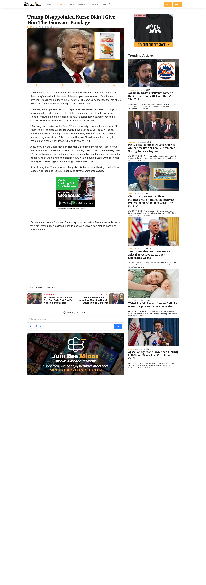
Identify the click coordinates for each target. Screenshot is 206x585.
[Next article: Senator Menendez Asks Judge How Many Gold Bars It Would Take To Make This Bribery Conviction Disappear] (101, 331)
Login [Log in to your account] (177, 4)
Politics (30, 60)
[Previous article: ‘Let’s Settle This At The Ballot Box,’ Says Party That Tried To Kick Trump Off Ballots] (50, 331)
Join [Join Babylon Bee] (168, 4)
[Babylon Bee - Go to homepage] (32, 4)
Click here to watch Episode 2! (42, 320)
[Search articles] (106, 4)
